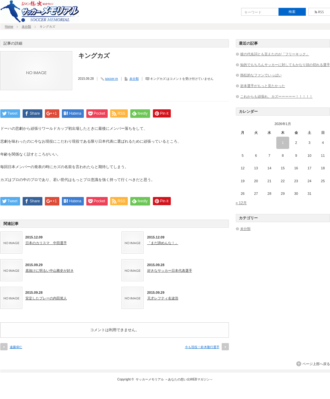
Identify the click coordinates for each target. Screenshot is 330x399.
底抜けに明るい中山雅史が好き (49, 270)
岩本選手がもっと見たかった (262, 86)
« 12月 (241, 203)
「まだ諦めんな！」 (162, 243)
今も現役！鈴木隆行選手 (202, 347)
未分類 (26, 26)
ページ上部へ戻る (316, 364)
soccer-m (111, 78)
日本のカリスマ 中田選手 (46, 243)
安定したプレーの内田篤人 (46, 298)
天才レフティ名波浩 (162, 298)
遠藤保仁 (16, 347)
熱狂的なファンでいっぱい (261, 75)
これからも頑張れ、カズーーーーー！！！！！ (276, 96)
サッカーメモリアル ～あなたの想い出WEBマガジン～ (174, 379)
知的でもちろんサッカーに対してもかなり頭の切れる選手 (285, 65)
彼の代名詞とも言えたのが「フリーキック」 (274, 54)
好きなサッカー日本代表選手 (169, 270)
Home (9, 26)
